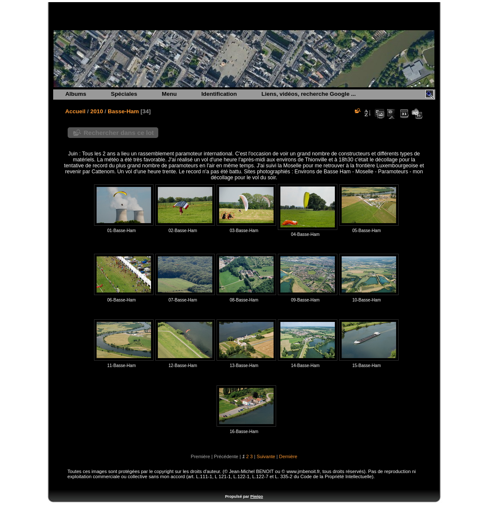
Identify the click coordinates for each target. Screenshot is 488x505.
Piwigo (256, 496)
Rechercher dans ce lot (119, 132)
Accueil (75, 111)
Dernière (288, 456)
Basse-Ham (123, 111)
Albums (75, 94)
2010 (96, 111)
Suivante (266, 456)
